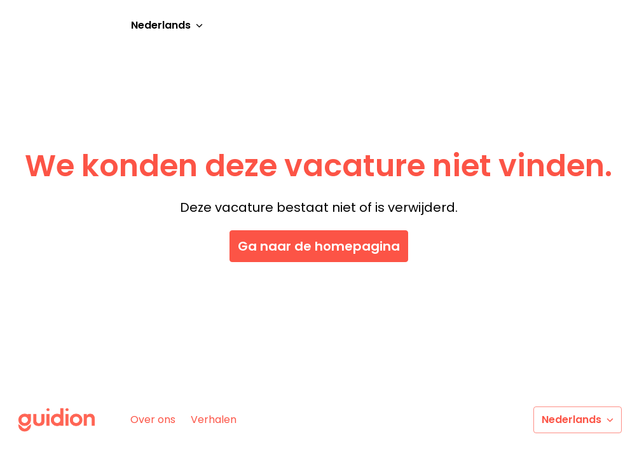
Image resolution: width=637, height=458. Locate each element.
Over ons (152, 419)
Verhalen (213, 419)
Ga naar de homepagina (319, 246)
